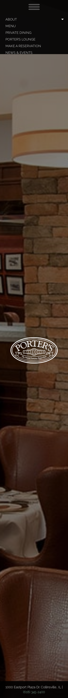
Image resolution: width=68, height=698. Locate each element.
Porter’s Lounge (20, 39)
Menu (10, 26)
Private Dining (18, 33)
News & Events (18, 52)
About (11, 19)
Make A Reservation (23, 46)
